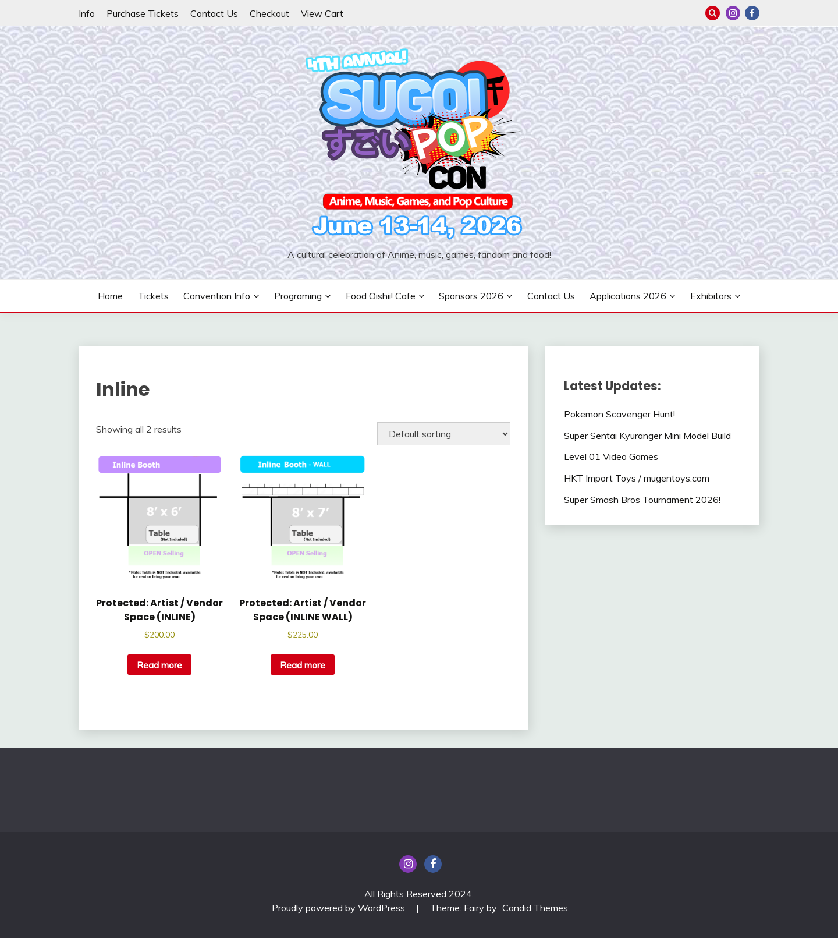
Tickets (153, 296)
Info (87, 13)
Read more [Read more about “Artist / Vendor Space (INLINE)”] (159, 665)
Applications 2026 (628, 296)
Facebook (752, 13)
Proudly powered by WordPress (339, 908)
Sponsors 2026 (471, 296)
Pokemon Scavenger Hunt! (619, 414)
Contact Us (214, 13)
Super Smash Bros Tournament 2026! (642, 499)
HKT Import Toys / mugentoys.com (636, 478)
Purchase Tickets (142, 13)
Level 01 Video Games (611, 456)
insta (733, 13)
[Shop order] (443, 433)
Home (110, 296)
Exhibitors (711, 296)
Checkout (269, 13)
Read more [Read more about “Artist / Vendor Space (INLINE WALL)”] (302, 665)
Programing (298, 296)
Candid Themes (535, 908)
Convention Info (216, 296)
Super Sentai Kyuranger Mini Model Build (647, 435)
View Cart (322, 13)
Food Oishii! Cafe (381, 296)
